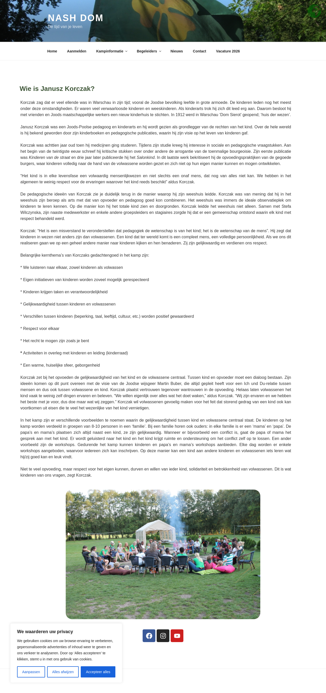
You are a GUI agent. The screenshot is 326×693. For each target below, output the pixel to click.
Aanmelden (76, 51)
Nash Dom (76, 18)
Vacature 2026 (228, 51)
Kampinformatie (112, 51)
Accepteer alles (98, 672)
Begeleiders (149, 51)
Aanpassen (31, 672)
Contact (199, 51)
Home (52, 51)
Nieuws (176, 51)
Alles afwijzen (63, 672)
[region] (66, 653)
